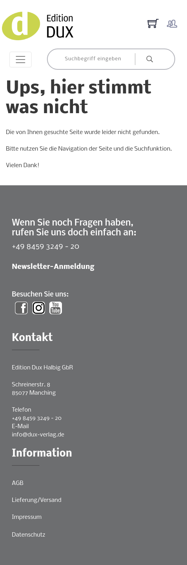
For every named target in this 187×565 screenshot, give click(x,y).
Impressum (26, 517)
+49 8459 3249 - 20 (45, 246)
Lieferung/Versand (37, 500)
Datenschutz (28, 535)
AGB (17, 483)
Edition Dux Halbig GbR (42, 368)
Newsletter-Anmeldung (53, 267)
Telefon (21, 410)
